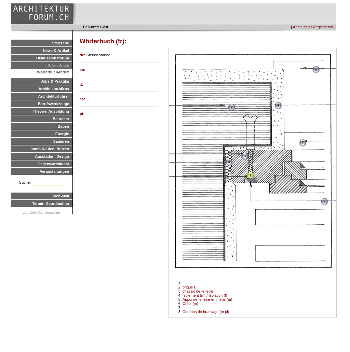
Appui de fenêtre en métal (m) (207, 299)
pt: (82, 114)
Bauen (63, 126)
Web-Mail (61, 196)
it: (81, 84)
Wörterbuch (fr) (102, 41)
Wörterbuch (58, 66)
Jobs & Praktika (55, 81)
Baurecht (61, 119)
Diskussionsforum (52, 58)
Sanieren (61, 141)
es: (82, 99)
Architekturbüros (54, 89)
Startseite (60, 43)
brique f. (189, 287)
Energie (62, 134)
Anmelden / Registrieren (313, 27)
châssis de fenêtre (198, 291)
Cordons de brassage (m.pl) (206, 312)
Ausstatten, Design (52, 156)
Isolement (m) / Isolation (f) (205, 295)
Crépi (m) (190, 303)
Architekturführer (53, 96)
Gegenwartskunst (53, 164)
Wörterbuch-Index (53, 72)
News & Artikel (56, 50)
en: (82, 70)
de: (83, 55)
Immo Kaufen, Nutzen (50, 149)
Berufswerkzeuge (53, 104)
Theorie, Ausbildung (51, 111)
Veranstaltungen (54, 171)
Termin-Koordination (50, 203)
